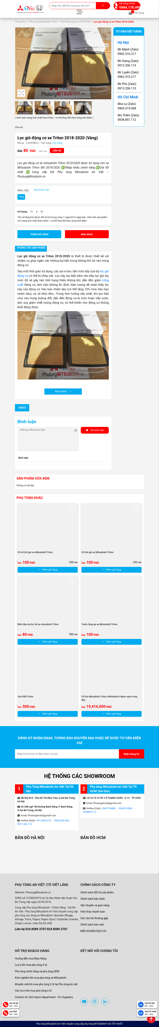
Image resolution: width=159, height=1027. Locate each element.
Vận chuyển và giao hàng (95, 905)
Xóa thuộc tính (41, 189)
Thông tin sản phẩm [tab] (31, 247)
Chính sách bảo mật (92, 924)
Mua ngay (87, 234)
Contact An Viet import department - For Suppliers (44, 997)
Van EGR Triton (25, 696)
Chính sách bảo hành (93, 898)
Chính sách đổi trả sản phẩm (97, 892)
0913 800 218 (44, 820)
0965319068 (125, 808)
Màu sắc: (23, 190)
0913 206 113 (24, 824)
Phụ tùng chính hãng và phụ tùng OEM (37, 971)
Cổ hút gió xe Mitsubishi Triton (97, 552)
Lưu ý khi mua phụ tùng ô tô (31, 964)
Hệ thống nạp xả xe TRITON (75, 21)
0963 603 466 (61, 820)
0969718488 (108, 808)
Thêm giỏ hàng (39, 234)
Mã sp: (21, 142)
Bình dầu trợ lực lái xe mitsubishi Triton (38, 624)
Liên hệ (57, 150)
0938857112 (89, 811)
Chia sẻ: (19, 127)
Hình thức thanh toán (93, 911)
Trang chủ (20, 21)
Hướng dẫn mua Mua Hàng (30, 958)
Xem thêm (63, 391)
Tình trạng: (46, 142)
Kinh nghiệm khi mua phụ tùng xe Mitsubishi (40, 977)
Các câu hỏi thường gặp (94, 918)
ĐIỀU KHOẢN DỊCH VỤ (93, 931)
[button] (107, 63)
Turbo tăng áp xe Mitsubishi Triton (99, 624)
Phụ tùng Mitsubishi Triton (43, 21)
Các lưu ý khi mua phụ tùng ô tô (33, 990)
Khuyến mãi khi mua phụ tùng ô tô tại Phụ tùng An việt (46, 984)
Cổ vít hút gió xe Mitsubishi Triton (35, 552)
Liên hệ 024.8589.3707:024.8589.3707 (41, 929)
